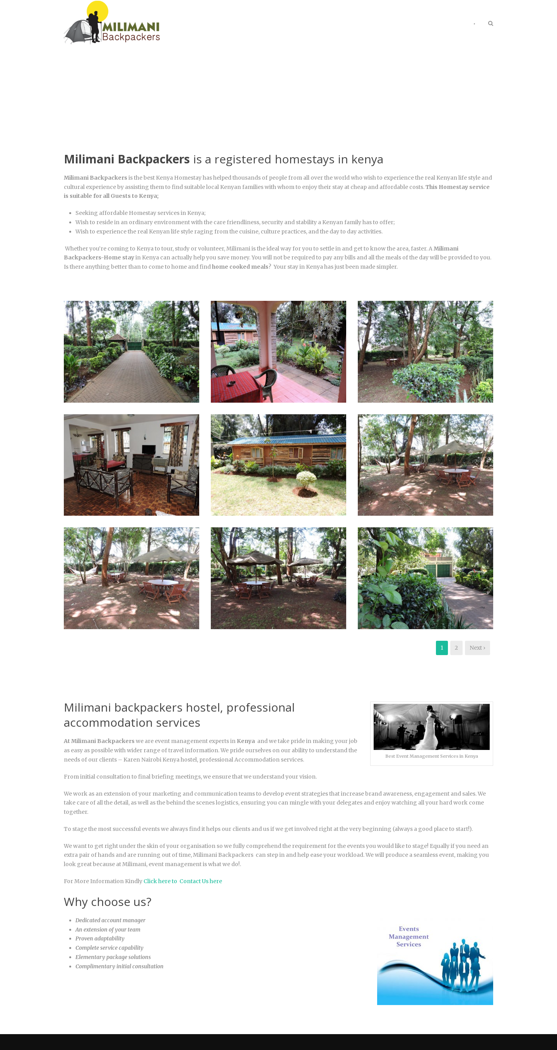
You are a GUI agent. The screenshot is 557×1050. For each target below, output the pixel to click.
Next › (477, 647)
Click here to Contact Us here (183, 881)
